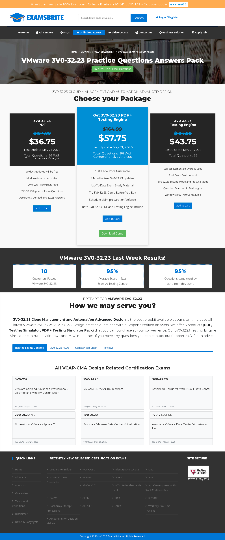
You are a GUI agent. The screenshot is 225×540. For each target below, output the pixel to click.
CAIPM (53, 498)
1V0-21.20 (90, 415)
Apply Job (199, 32)
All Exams (20, 477)
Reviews (108, 347)
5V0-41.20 (90, 379)
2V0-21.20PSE (25, 415)
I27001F (153, 498)
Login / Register (167, 17)
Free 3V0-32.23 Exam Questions (112, 69)
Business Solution (172, 32)
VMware (86, 51)
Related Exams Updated (29, 347)
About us (20, 485)
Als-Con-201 (90, 485)
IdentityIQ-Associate (127, 469)
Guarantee (21, 493)
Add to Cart (42, 208)
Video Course (118, 32)
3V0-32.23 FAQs (59, 347)
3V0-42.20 (160, 379)
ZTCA (118, 506)
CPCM (86, 498)
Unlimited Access (89, 32)
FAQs (65, 32)
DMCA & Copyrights (26, 522)
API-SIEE (87, 506)
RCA (117, 498)
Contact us (143, 32)
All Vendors (44, 32)
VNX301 (120, 477)
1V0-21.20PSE (162, 415)
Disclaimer (21, 514)
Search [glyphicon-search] (138, 18)
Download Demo (112, 233)
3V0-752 (21, 379)
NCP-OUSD (89, 469)
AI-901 (152, 477)
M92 (151, 469)
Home (23, 32)
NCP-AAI (87, 477)
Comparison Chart (86, 347)
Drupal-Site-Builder (60, 469)
